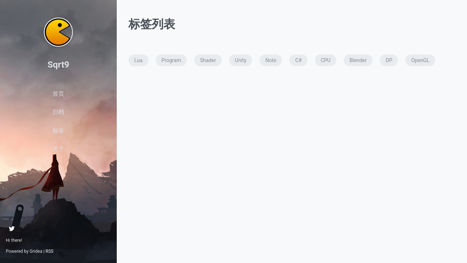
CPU (326, 60)
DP (389, 60)
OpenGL (420, 60)
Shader (208, 60)
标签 (58, 130)
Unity (240, 60)
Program (171, 60)
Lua (138, 60)
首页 (58, 93)
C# (298, 60)
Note (270, 60)
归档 (58, 111)
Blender (358, 60)
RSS (50, 251)
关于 (58, 148)
